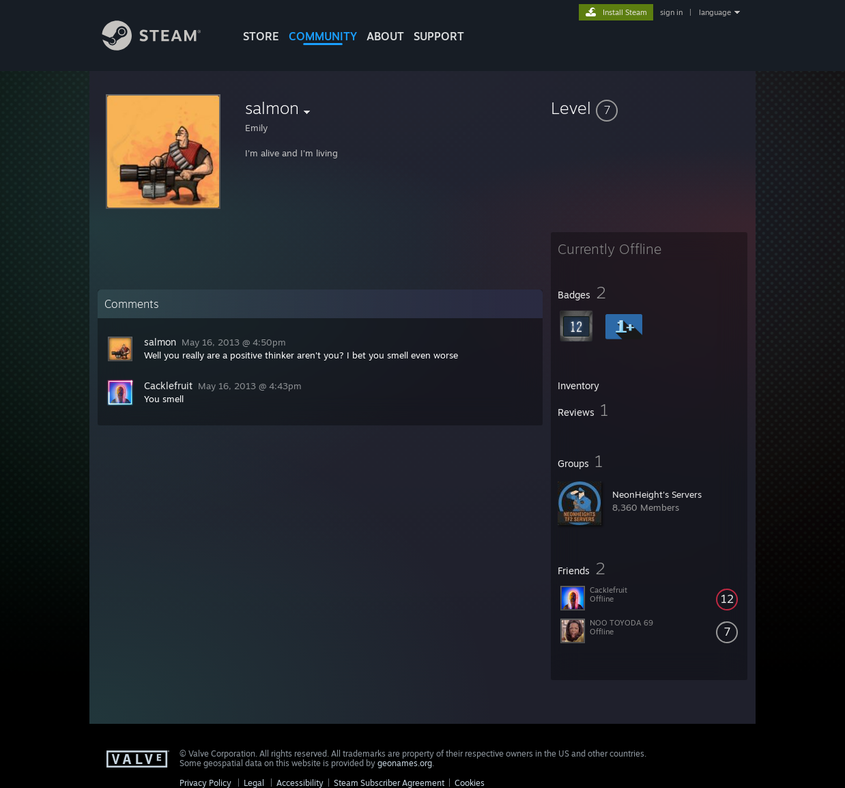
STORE (261, 36)
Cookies (470, 783)
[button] (649, 108)
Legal (254, 783)
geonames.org (404, 763)
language (715, 12)
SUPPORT (439, 36)
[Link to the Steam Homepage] (162, 47)
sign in (671, 12)
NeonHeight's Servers (657, 494)
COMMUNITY (323, 36)
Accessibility (300, 783)
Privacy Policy (205, 783)
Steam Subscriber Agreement (389, 783)
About (385, 36)
